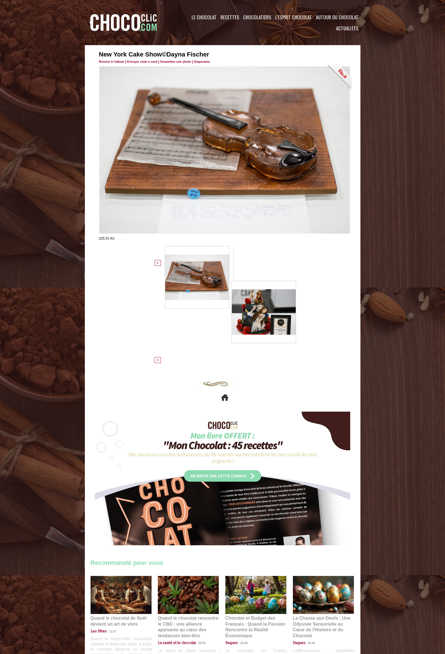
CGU (166, 619)
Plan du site (238, 619)
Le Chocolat (204, 17)
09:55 (197, 539)
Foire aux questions (310, 619)
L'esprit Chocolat (293, 17)
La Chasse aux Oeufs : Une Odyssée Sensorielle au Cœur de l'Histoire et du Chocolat (321, 526)
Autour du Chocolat (337, 17)
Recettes (230, 17)
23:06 (242, 544)
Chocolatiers (257, 17)
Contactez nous (107, 619)
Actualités (347, 28)
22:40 (309, 539)
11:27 (109, 533)
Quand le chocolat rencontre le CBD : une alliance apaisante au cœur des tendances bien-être (188, 526)
